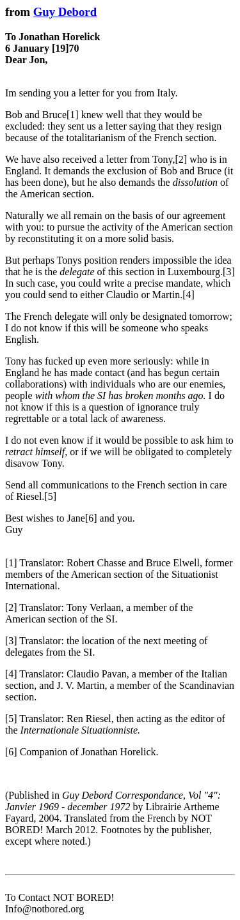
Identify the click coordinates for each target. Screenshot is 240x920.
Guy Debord (65, 12)
